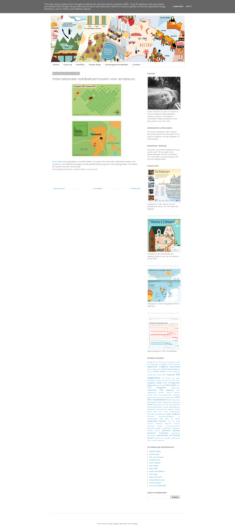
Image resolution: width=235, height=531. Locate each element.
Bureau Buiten (159, 371)
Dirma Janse (154, 454)
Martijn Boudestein (157, 471)
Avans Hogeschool (154, 369)
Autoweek (174, 366)
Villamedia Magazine (163, 423)
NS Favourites (174, 400)
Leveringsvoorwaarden (116, 64)
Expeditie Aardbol (154, 383)
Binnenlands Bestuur (171, 369)
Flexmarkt (171, 385)
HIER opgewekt (166, 390)
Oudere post (135, 188)
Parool (149, 404)
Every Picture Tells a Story (171, 380)
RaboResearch (174, 407)
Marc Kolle (153, 468)
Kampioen (176, 395)
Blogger (135, 524)
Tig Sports (175, 419)
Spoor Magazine (173, 414)
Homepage (97, 188)
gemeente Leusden (163, 438)
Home (56, 64)
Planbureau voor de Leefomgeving (166, 404)
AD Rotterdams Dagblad (157, 364)
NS (167, 400)
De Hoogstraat (169, 375)
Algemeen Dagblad (157, 366)
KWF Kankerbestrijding (163, 395)
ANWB (170, 364)
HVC (178, 390)
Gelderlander (175, 388)
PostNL (166, 407)
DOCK (160, 375)
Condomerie (152, 375)
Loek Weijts (153, 466)
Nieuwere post (59, 188)
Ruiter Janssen (155, 483)
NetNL (160, 402)
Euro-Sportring (59, 161)
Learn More (178, 6)
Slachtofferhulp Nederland (156, 414)
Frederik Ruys (154, 460)
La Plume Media (164, 397)
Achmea (177, 364)
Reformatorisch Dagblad (165, 409)
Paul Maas (153, 474)
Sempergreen (174, 411)
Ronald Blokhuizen (157, 480)
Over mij (67, 64)
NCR (177, 397)
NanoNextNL (152, 402)
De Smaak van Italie (171, 378)
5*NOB (149, 362)
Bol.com (150, 371)
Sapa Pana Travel (161, 411)
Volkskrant (176, 428)
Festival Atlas (160, 385)
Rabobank (151, 409)
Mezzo (173, 397)
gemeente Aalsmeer (171, 430)
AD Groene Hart (173, 362)
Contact (136, 64)
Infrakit (150, 395)
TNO (166, 419)
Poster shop (95, 64)
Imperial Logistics (173, 392)
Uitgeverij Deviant (156, 421)
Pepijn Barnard (155, 477)
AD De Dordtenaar (159, 362)
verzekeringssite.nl (158, 440)
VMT (169, 421)
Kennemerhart (153, 397)
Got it (189, 6)
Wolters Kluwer (153, 430)
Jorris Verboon (155, 463)
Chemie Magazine (173, 371)
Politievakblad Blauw (155, 407)
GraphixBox (152, 390)
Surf (161, 419)
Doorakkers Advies (154, 380)
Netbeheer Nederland (171, 402)
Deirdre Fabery (155, 451)
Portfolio (80, 64)
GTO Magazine (156, 387)
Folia (178, 385)
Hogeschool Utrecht (155, 392)
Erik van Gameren (156, 457)
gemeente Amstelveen (157, 433)
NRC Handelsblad (156, 399)
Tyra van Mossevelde (157, 486)
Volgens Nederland (163, 428)
